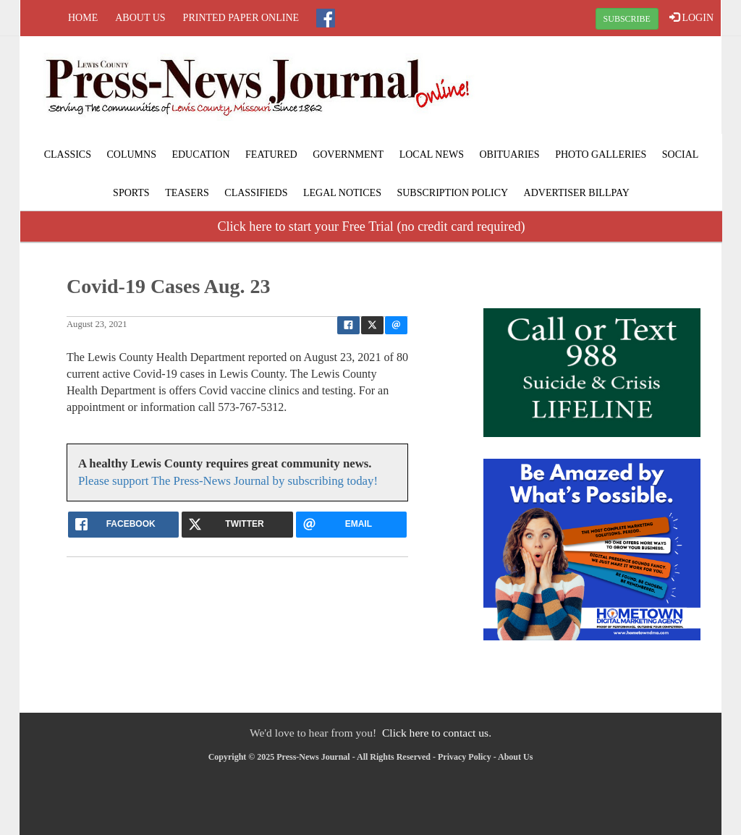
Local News (431, 154)
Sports (131, 192)
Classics (67, 154)
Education (200, 154)
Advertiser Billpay (577, 192)
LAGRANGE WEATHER (603, 90)
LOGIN (691, 17)
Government (348, 154)
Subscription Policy (452, 192)
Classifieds (255, 192)
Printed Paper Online (241, 17)
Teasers (187, 192)
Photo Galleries (600, 154)
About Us (140, 17)
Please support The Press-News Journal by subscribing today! (228, 481)
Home (83, 17)
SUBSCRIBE (627, 19)
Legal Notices (342, 192)
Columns (131, 154)
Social (680, 154)
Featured (271, 154)
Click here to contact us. (436, 732)
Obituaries (509, 154)
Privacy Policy (464, 757)
